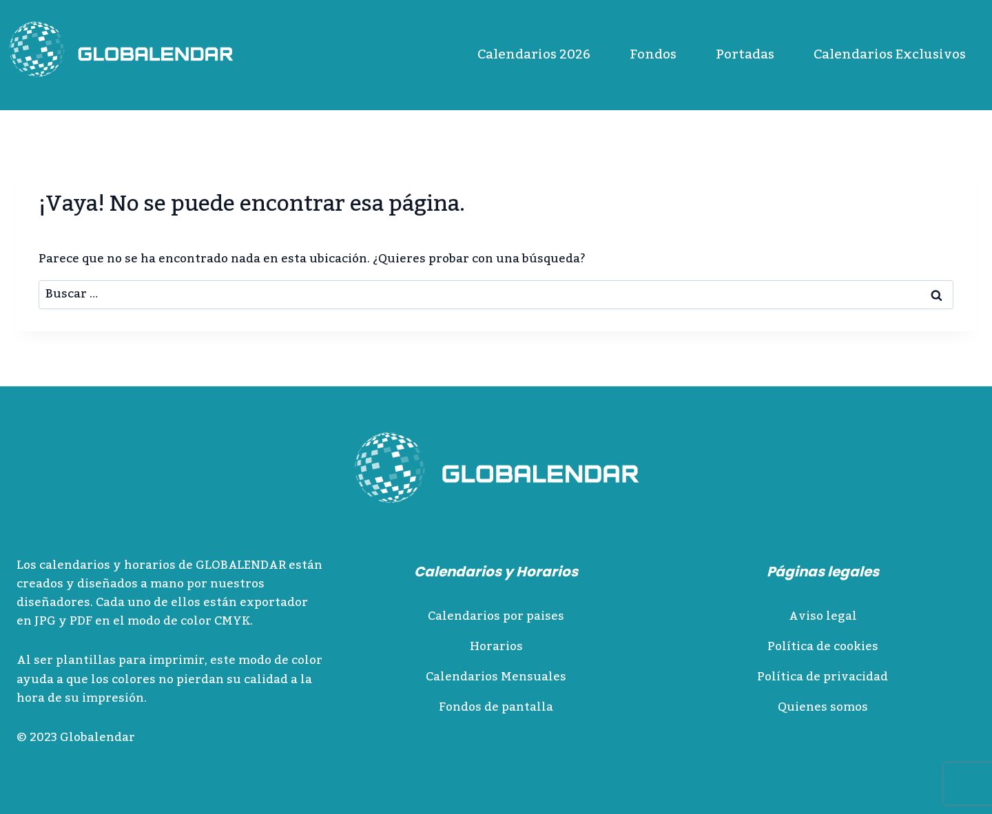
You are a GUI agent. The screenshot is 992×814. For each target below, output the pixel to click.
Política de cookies (822, 646)
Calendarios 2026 (533, 54)
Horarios (496, 646)
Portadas (745, 54)
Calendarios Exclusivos (890, 54)
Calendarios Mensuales (496, 677)
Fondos (653, 54)
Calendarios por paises (496, 616)
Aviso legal (823, 616)
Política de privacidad (822, 677)
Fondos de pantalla (496, 707)
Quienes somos (823, 707)
